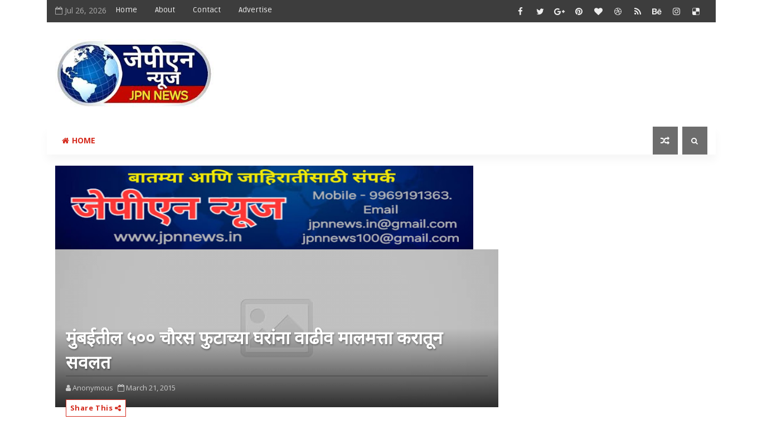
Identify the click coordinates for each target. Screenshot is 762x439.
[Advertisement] (503, 65)
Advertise (255, 10)
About (165, 10)
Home (126, 10)
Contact (207, 10)
